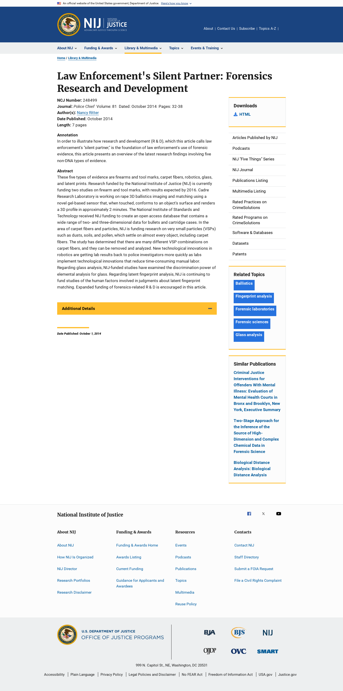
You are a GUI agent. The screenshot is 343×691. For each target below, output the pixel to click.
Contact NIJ (244, 545)
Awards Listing (128, 557)
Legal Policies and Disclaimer (152, 674)
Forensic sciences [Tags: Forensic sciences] (252, 321)
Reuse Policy (186, 604)
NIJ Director (67, 569)
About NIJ (65, 545)
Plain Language (83, 674)
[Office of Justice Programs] (69, 24)
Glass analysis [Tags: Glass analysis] (249, 334)
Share (286, 32)
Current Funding (129, 569)
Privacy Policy (112, 674)
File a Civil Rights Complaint (258, 580)
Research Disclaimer (74, 592)
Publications (185, 569)
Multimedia (184, 592)
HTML (245, 114)
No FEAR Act (192, 674)
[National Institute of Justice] (267, 636)
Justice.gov (287, 674)
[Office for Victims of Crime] (238, 654)
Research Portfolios (73, 580)
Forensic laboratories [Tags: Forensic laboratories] (255, 309)
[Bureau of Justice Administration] (209, 636)
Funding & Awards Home (137, 545)
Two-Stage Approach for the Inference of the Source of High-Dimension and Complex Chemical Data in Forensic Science (256, 436)
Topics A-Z (267, 28)
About (208, 28)
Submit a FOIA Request (253, 569)
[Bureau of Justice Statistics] (239, 639)
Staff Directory (246, 557)
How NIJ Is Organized (75, 557)
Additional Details (78, 308)
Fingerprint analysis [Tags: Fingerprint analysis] (254, 296)
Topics (181, 580)
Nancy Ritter (88, 112)
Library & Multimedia (82, 58)
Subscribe (247, 28)
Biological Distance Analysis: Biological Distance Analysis (252, 468)
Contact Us (226, 28)
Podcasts (183, 557)
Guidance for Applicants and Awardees (140, 583)
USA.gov (265, 674)
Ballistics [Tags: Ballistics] (244, 283)
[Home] (105, 24)
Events (181, 545)
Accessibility (54, 674)
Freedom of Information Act (230, 674)
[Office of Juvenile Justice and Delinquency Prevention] (210, 655)
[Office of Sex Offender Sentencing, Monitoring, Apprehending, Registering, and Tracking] (267, 654)
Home (61, 58)
